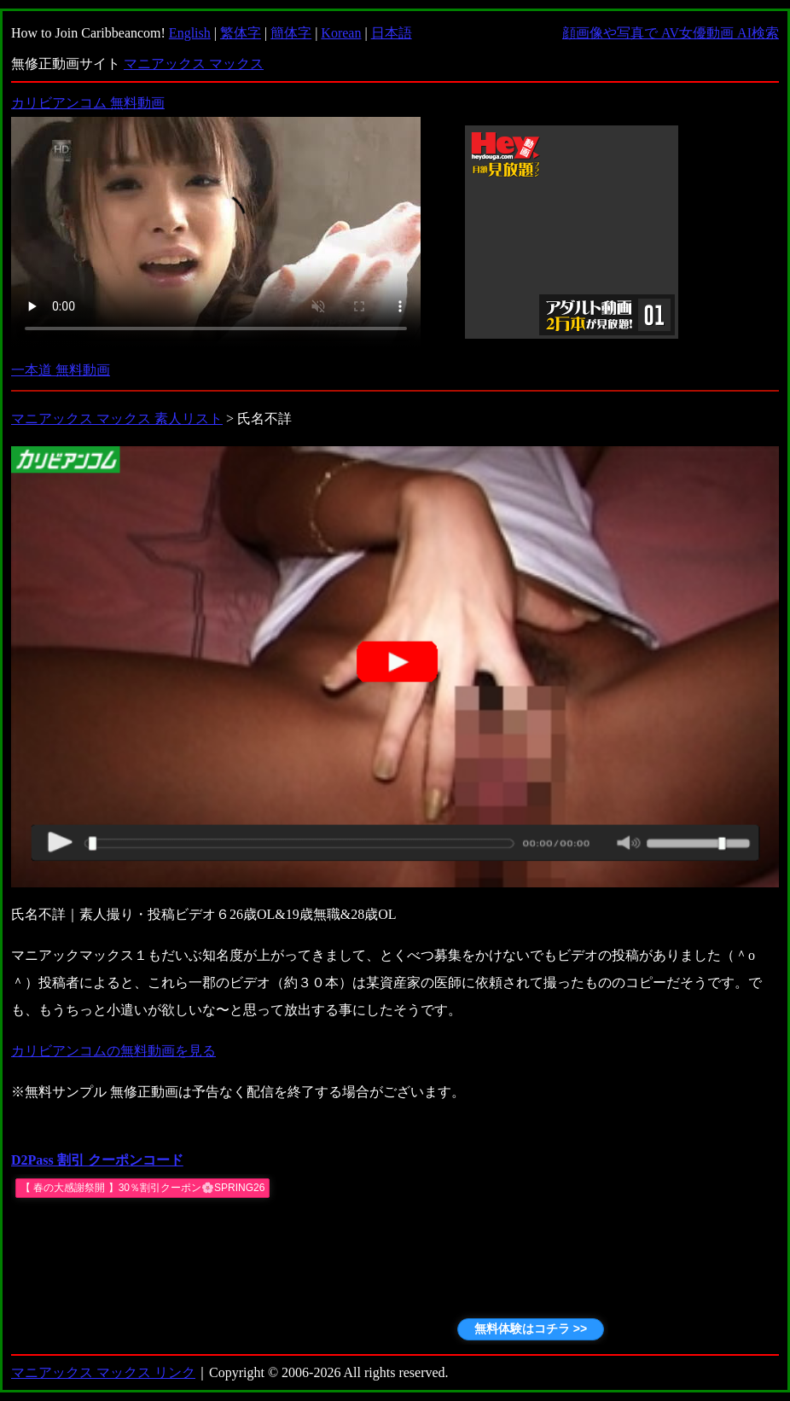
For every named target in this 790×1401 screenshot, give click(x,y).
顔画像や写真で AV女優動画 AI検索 (670, 33)
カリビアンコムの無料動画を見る (113, 1050)
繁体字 (240, 33)
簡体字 (290, 33)
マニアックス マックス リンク (103, 1372)
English (190, 33)
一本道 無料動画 (60, 370)
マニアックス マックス (194, 63)
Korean (341, 33)
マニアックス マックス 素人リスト (117, 418)
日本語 (391, 33)
